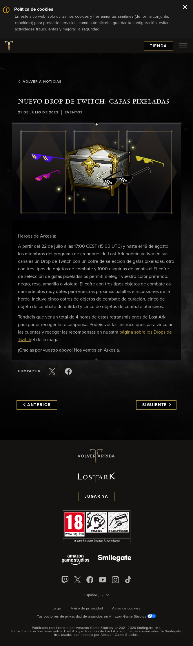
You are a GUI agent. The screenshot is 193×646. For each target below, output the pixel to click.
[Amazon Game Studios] (75, 560)
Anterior (37, 405)
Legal (57, 608)
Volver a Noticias (40, 82)
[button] (96, 172)
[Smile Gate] (114, 560)
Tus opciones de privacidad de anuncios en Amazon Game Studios (96, 616)
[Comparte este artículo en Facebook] (68, 371)
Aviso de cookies (126, 608)
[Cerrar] (185, 7)
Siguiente (156, 405)
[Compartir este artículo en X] (52, 371)
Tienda (158, 46)
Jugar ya (96, 497)
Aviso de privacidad (87, 608)
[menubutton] (183, 46)
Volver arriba (96, 456)
